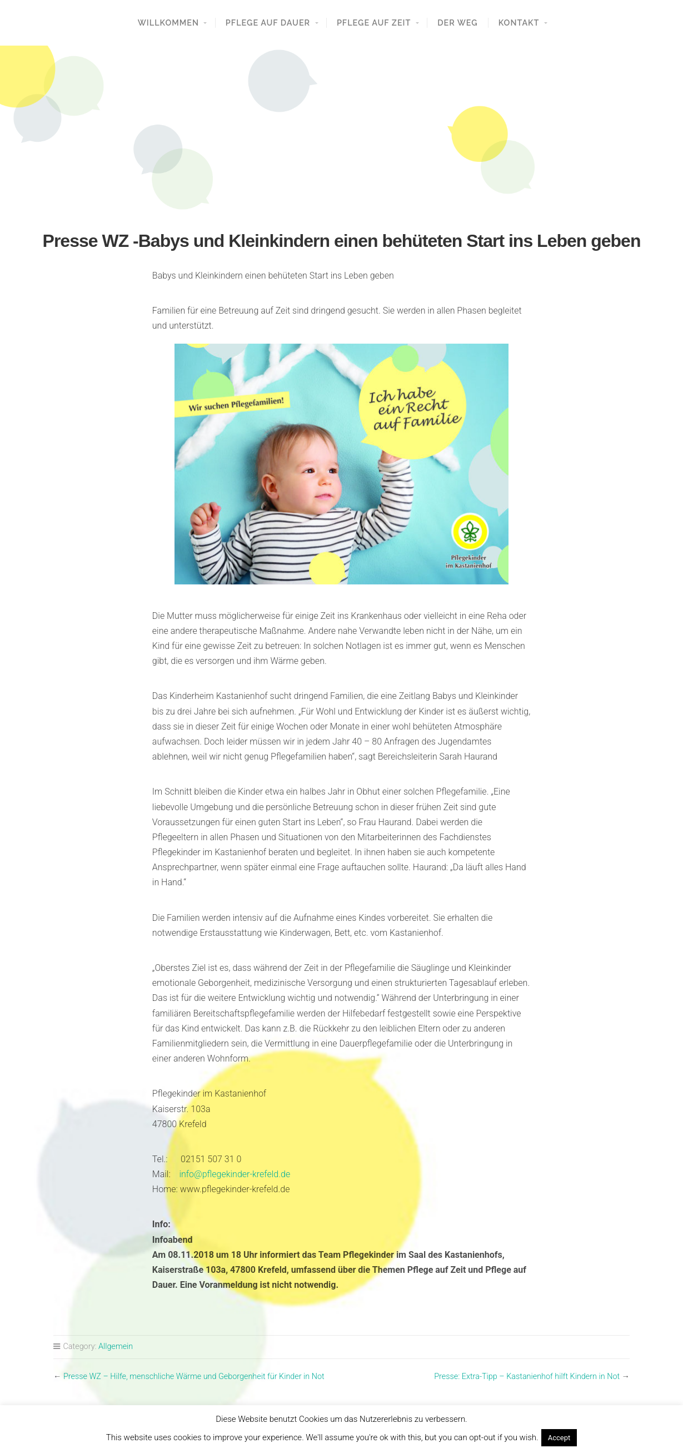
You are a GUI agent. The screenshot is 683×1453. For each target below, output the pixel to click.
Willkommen (168, 22)
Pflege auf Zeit (374, 22)
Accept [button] (559, 1438)
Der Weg (457, 22)
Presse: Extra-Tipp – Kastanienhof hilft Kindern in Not (527, 1376)
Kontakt (519, 22)
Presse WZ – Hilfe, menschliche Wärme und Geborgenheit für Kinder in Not (194, 1376)
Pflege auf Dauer (268, 22)
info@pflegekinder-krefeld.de (234, 1174)
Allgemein (115, 1346)
